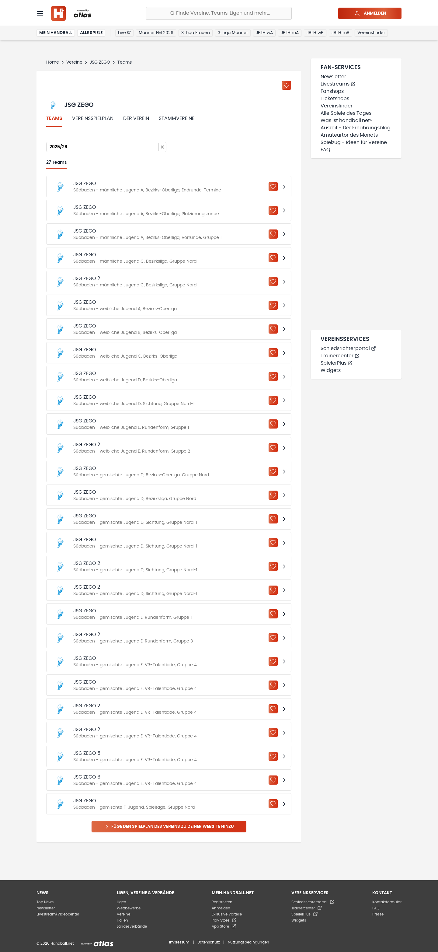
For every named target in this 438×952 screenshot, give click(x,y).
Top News (45, 902)
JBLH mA (290, 33)
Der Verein (136, 118)
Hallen (122, 920)
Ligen (121, 902)
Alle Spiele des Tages (346, 113)
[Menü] (40, 13)
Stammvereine (176, 118)
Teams (54, 118)
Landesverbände (132, 926)
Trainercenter (340, 355)
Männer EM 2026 (156, 33)
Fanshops (332, 91)
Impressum (179, 942)
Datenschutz (208, 942)
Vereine (74, 62)
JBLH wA (264, 33)
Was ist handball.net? (346, 120)
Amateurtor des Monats (349, 135)
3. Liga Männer (233, 33)
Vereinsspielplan (92, 118)
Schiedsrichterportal (348, 348)
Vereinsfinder (371, 33)
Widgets (331, 370)
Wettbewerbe (129, 908)
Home (52, 62)
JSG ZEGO (100, 62)
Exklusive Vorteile (227, 914)
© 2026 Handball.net (55, 943)
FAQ (325, 149)
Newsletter (333, 76)
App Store (224, 926)
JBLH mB (340, 33)
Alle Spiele (91, 33)
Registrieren (222, 902)
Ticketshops (335, 98)
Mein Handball (55, 33)
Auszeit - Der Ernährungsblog (356, 127)
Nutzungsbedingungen (248, 942)
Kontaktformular (386, 902)
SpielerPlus (337, 363)
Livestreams (338, 84)
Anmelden (370, 13)
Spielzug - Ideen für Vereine (354, 142)
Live (124, 32)
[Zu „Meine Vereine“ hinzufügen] (286, 85)
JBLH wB (315, 33)
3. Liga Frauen (195, 33)
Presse (378, 914)
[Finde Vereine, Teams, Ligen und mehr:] (219, 13)
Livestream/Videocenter (57, 914)
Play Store (224, 920)
